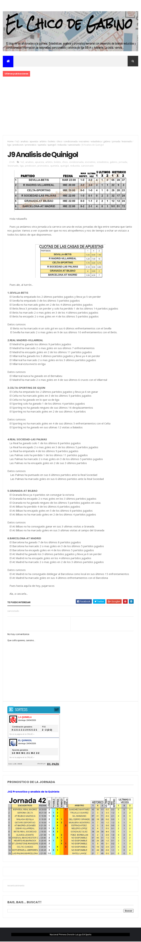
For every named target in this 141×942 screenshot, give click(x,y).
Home (10, 141)
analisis (24, 141)
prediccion (18, 144)
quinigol (52, 144)
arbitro (43, 141)
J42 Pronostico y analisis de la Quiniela (33, 792)
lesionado (127, 141)
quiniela (42, 144)
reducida (61, 144)
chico (59, 141)
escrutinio (84, 141)
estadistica (96, 141)
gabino (106, 141)
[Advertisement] (70, 106)
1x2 (17, 141)
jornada (116, 141)
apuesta (34, 141)
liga (9, 144)
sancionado (74, 144)
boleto (51, 141)
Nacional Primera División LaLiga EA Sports (70, 935)
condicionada (71, 141)
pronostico (30, 144)
